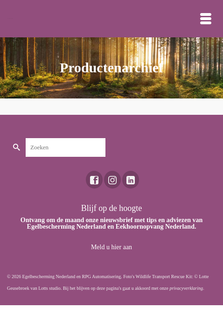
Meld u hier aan (111, 247)
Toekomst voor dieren (10, 18)
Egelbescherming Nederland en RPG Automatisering (71, 276)
